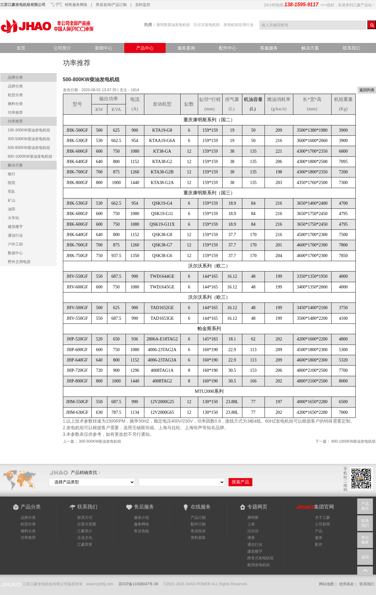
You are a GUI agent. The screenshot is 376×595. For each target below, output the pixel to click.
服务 (318, 537)
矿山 (11, 200)
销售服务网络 (76, 5)
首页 (21, 47)
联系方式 (84, 517)
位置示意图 (86, 524)
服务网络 (141, 524)
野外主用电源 (19, 262)
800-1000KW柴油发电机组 (353, 441)
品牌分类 (15, 77)
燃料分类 (15, 104)
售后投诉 (198, 531)
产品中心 (145, 47)
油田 (11, 209)
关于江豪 (322, 517)
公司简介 (62, 47)
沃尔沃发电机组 (206, 25)
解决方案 (310, 47)
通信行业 (15, 235)
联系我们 (351, 47)
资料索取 (198, 537)
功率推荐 (15, 112)
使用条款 (346, 584)
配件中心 (227, 47)
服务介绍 (141, 517)
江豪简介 (84, 531)
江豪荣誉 (84, 544)
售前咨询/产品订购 (111, 5)
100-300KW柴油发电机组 (29, 130)
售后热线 (141, 531)
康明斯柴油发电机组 (173, 25)
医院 (11, 183)
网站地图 (326, 584)
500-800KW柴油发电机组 (29, 147)
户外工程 (15, 244)
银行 (11, 174)
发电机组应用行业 (239, 25)
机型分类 (15, 95)
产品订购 (198, 517)
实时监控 (142, 5)
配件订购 (198, 524)
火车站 (13, 218)
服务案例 (186, 47)
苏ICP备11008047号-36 (138, 584)
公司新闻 (322, 524)
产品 (318, 531)
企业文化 (84, 537)
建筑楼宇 (15, 226)
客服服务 (269, 47)
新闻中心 (103, 47)
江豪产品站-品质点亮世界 (47, 26)
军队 (11, 191)
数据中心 (15, 253)
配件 (318, 544)
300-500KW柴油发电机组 (100, 441)
